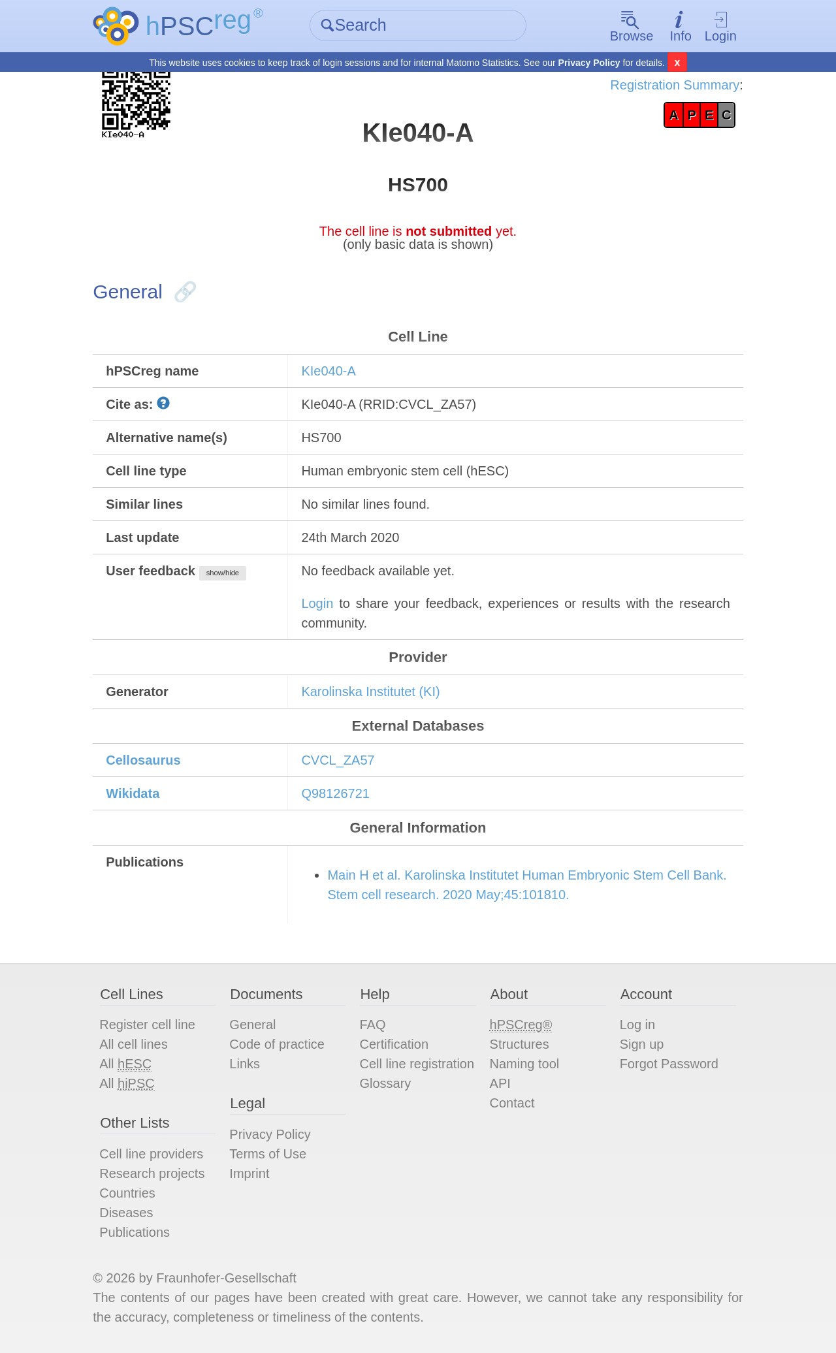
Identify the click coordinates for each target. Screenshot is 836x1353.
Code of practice (277, 1044)
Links (244, 1064)
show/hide (222, 573)
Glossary (385, 1083)
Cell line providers (151, 1154)
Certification (393, 1044)
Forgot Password (669, 1064)
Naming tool (525, 1064)
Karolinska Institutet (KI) (370, 691)
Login (721, 26)
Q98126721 (335, 793)
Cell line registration (416, 1064)
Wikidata (132, 793)
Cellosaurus (143, 760)
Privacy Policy (589, 62)
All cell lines (133, 1044)
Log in (638, 1024)
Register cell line (147, 1024)
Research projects (151, 1173)
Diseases (126, 1212)
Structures (519, 1044)
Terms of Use (267, 1154)
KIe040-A (328, 371)
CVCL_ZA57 (337, 760)
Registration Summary (674, 85)
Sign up (642, 1044)
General (252, 1024)
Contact (512, 1103)
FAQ (372, 1024)
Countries (127, 1193)
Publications (134, 1232)
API (500, 1083)
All (125, 1064)
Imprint (249, 1173)
